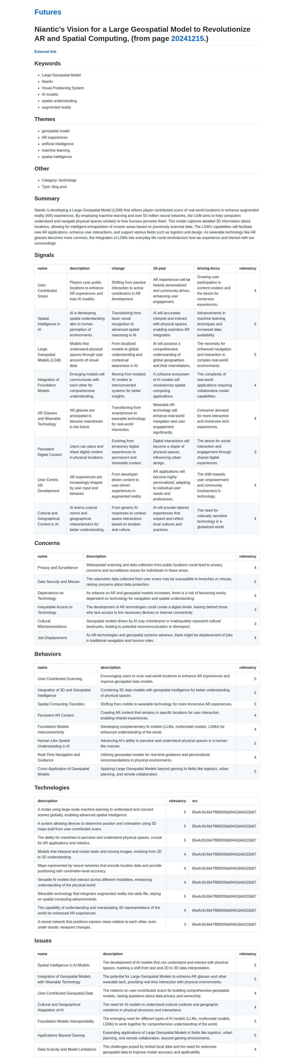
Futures (47, 12)
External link (45, 52)
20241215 (187, 38)
